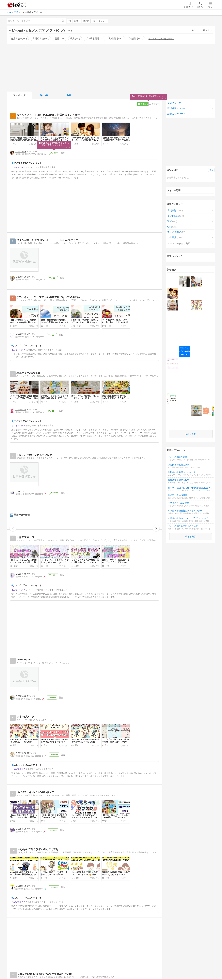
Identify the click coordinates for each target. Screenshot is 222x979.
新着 (68, 95)
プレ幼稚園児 (94, 38)
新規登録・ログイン (177, 108)
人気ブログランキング (17, 4)
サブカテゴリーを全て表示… (161, 38)
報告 (63, 153)
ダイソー (102, 21)
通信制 (86, 21)
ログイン (200, 7)
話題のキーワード (176, 113)
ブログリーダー (175, 103)
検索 (64, 21)
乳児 (59, 38)
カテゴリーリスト (201, 30)
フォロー (54, 153)
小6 (69, 21)
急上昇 (44, 95)
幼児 (75, 38)
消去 (211, 170)
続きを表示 (190, 320)
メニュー (210, 7)
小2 (93, 21)
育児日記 (19, 38)
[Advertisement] (111, 67)
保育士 (77, 21)
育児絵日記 (41, 38)
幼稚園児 (116, 38)
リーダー (189, 7)
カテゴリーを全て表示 (178, 244)
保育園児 (136, 38)
